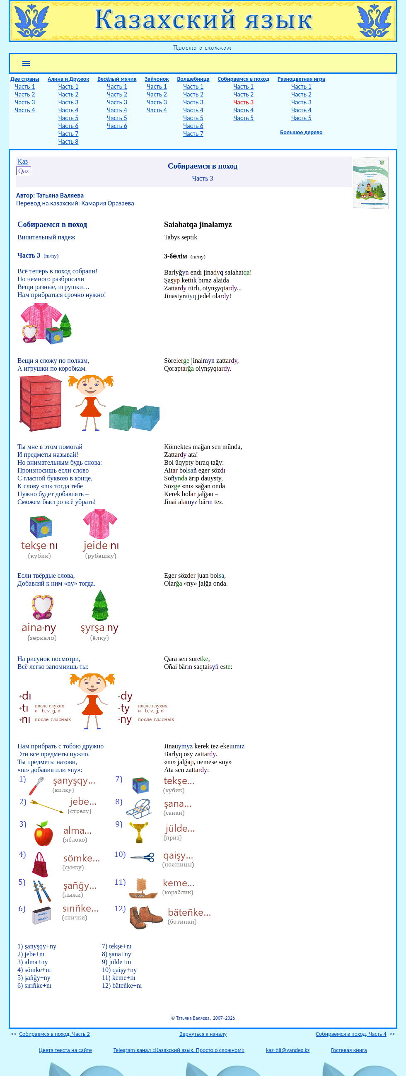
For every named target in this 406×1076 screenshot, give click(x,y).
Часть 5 (68, 118)
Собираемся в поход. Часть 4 (351, 1033)
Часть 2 (25, 94)
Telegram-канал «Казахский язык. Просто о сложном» (179, 1050)
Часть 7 (68, 134)
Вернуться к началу (203, 1033)
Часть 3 (25, 102)
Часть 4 (25, 110)
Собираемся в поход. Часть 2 (54, 1033)
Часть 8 (68, 141)
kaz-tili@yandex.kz (287, 1050)
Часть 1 (25, 86)
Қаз (23, 161)
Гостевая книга (349, 1050)
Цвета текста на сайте (65, 1050)
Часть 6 (68, 126)
